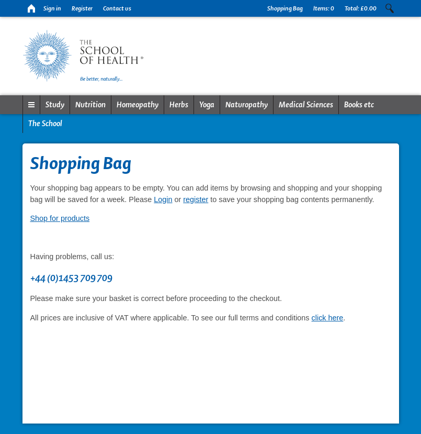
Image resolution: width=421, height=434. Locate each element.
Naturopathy (246, 104)
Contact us (117, 8)
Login (163, 199)
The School (45, 123)
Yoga (206, 104)
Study (54, 104)
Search (389, 8)
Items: (323, 8)
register (195, 199)
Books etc (359, 104)
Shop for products (60, 218)
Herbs (178, 104)
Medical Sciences (306, 104)
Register (82, 8)
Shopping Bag (285, 8)
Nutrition (90, 104)
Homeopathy (137, 104)
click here (328, 318)
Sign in (52, 8)
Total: (361, 8)
